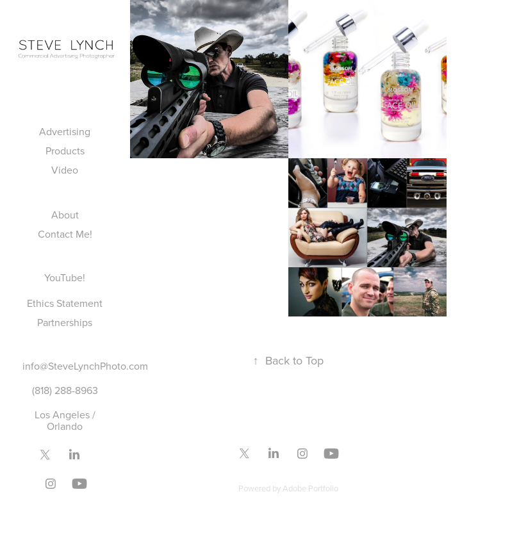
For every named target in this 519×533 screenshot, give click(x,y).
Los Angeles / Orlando (65, 420)
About (65, 215)
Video (64, 170)
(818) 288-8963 (65, 390)
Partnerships (64, 322)
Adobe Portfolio (310, 488)
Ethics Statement (65, 303)
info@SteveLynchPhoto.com (85, 366)
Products (65, 151)
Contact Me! (65, 234)
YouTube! (64, 277)
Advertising (64, 131)
